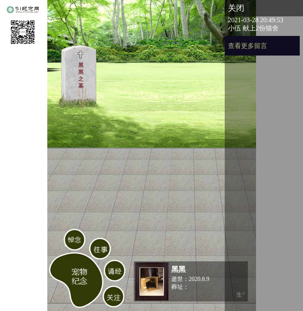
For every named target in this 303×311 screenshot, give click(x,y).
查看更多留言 (247, 45)
